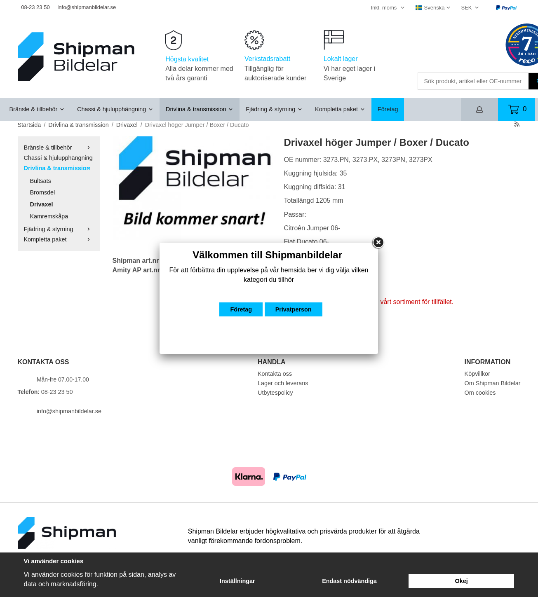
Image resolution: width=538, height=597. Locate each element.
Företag (388, 109)
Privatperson (293, 309)
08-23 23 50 (35, 7)
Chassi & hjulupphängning (115, 109)
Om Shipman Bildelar (493, 383)
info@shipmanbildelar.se (86, 7)
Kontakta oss (275, 373)
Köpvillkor (477, 373)
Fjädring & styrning (274, 109)
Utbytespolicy (275, 392)
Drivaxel (41, 204)
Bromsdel (42, 192)
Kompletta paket (340, 109)
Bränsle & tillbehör (37, 109)
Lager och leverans (283, 383)
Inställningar (237, 581)
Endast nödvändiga (349, 581)
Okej (461, 581)
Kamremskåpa (49, 216)
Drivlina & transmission (199, 109)
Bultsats (40, 181)
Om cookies (480, 392)
